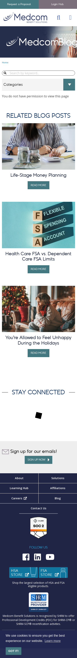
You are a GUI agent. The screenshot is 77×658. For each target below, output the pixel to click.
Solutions (57, 478)
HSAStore (24, 572)
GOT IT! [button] (13, 651)
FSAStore (54, 572)
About (19, 478)
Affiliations (57, 488)
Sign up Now (38, 460)
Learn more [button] (53, 641)
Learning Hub (19, 488)
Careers (24, 498)
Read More (38, 185)
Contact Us (38, 508)
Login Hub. (57, 4)
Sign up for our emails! (29, 451)
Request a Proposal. (19, 4)
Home (5, 62)
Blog (58, 498)
